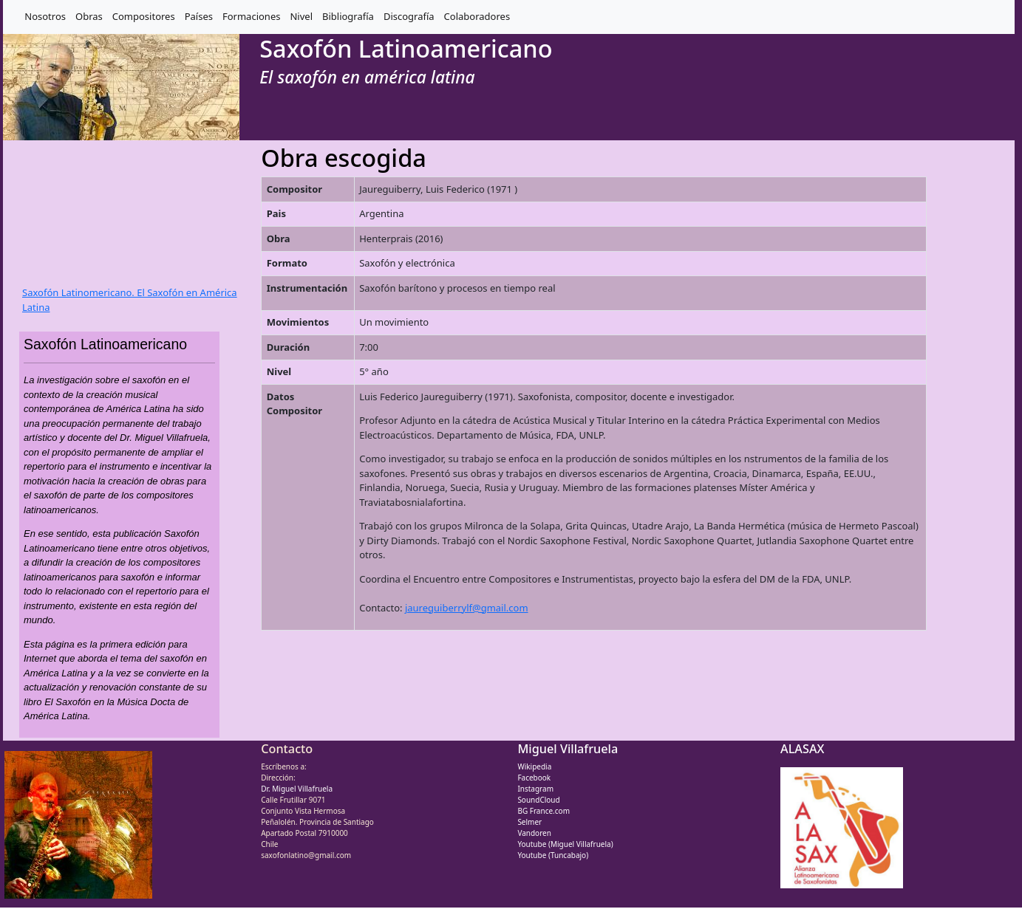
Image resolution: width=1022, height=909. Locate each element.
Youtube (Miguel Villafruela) (565, 844)
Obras (89, 16)
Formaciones (251, 16)
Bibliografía (348, 16)
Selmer (529, 822)
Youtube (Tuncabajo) (552, 855)
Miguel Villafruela (567, 749)
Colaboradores (477, 16)
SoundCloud (538, 800)
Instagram (535, 788)
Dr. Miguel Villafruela (297, 788)
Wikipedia (534, 766)
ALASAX (802, 749)
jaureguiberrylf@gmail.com (466, 607)
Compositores (143, 16)
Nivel (301, 16)
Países (199, 16)
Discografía (409, 16)
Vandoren (534, 833)
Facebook (534, 777)
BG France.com (543, 811)
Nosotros (45, 16)
